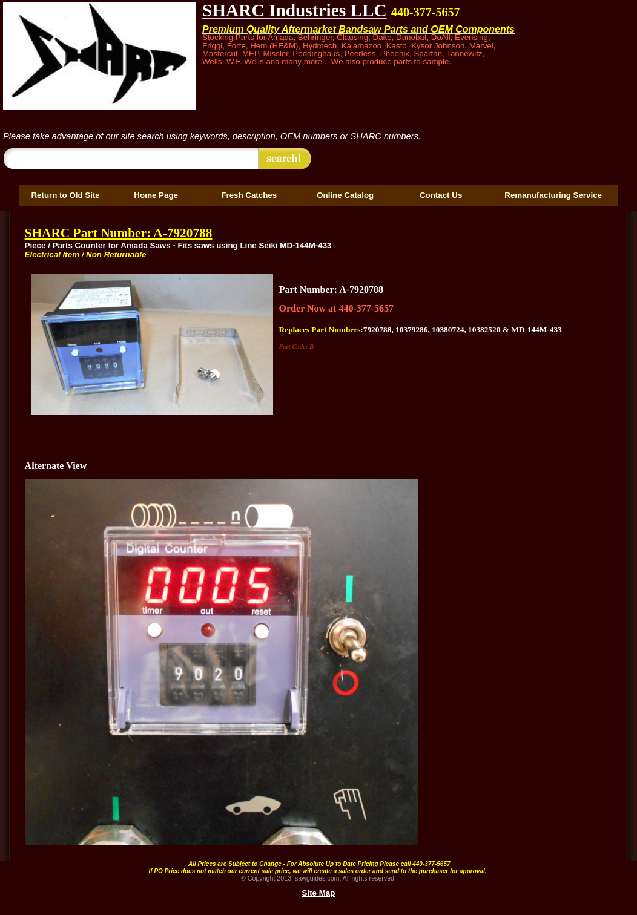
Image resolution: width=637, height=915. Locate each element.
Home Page (156, 195)
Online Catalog (345, 195)
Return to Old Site (65, 195)
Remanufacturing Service (553, 195)
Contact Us (441, 195)
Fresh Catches (249, 195)
